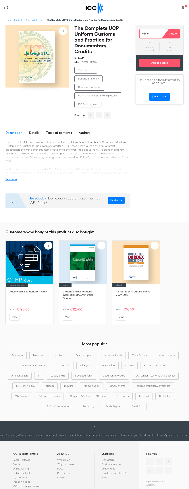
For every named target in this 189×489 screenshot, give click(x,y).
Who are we (63, 460)
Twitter (159, 461)
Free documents (83, 375)
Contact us (108, 460)
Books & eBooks (21, 460)
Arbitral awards (92, 386)
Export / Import (84, 355)
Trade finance (85, 70)
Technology (89, 406)
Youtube (159, 470)
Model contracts (166, 355)
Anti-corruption (19, 375)
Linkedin (150, 461)
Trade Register (113, 406)
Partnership (63, 473)
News (60, 468)
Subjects (18, 20)
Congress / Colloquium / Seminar (88, 396)
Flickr (168, 470)
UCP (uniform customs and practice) (97, 95)
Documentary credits (89, 87)
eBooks (50, 386)
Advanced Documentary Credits (28, 291)
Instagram (150, 470)
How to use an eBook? (114, 473)
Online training (21, 468)
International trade (112, 355)
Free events (123, 396)
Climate (129, 365)
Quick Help (108, 453)
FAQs (104, 477)
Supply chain (58, 375)
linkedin (91, 115)
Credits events (117, 386)
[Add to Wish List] (63, 31)
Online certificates (22, 473)
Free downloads (21, 481)
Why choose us (65, 464)
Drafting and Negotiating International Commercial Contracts (78, 295)
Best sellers (165, 396)
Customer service (111, 464)
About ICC (63, 453)
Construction (108, 365)
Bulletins (68, 386)
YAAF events (21, 396)
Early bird (144, 396)
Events (16, 464)
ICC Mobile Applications (26, 486)
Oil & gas (85, 365)
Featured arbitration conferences (153, 386)
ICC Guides (63, 365)
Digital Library (20, 477)
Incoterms (60, 355)
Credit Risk (137, 406)
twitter (99, 115)
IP (39, 375)
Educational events (49, 396)
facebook (107, 115)
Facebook (168, 461)
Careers (61, 477)
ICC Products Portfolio (25, 453)
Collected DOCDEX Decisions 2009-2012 (133, 293)
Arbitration (17, 355)
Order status (108, 468)
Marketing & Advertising (34, 365)
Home (8, 20)
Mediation (38, 355)
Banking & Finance (35, 20)
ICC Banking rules (88, 104)
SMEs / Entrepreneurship (59, 406)
